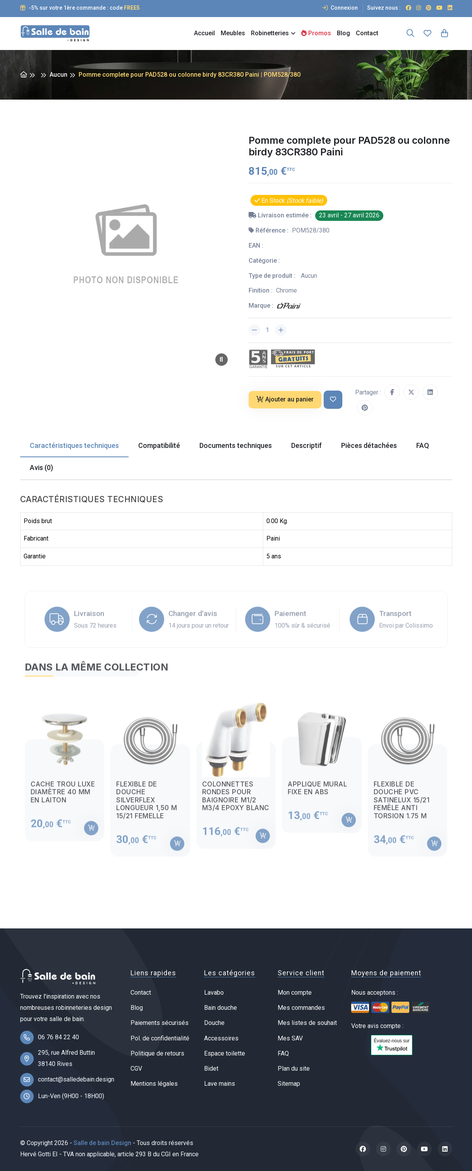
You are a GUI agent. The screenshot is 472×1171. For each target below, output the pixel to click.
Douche (214, 1022)
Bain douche (220, 1007)
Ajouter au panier (285, 399)
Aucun (58, 74)
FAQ (283, 1053)
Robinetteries (270, 33)
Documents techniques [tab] (235, 445)
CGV (136, 1068)
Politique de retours (157, 1053)
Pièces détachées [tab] (369, 445)
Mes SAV (290, 1038)
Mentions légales (154, 1083)
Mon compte (295, 992)
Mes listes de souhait (307, 1022)
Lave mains (219, 1083)
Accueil (204, 33)
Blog (343, 33)
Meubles (233, 33)
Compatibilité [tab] (159, 445)
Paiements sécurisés (159, 1022)
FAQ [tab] (422, 445)
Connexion (340, 8)
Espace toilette (224, 1053)
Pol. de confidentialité (159, 1038)
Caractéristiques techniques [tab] (74, 445)
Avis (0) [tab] (41, 467)
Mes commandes (301, 1007)
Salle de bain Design (102, 1143)
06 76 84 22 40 (58, 1037)
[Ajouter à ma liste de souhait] (333, 400)
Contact (367, 33)
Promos (316, 33)
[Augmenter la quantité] (281, 330)
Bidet (211, 1068)
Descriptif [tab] (306, 445)
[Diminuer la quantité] (254, 330)
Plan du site (294, 1068)
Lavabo (214, 992)
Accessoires (221, 1038)
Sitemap (289, 1083)
